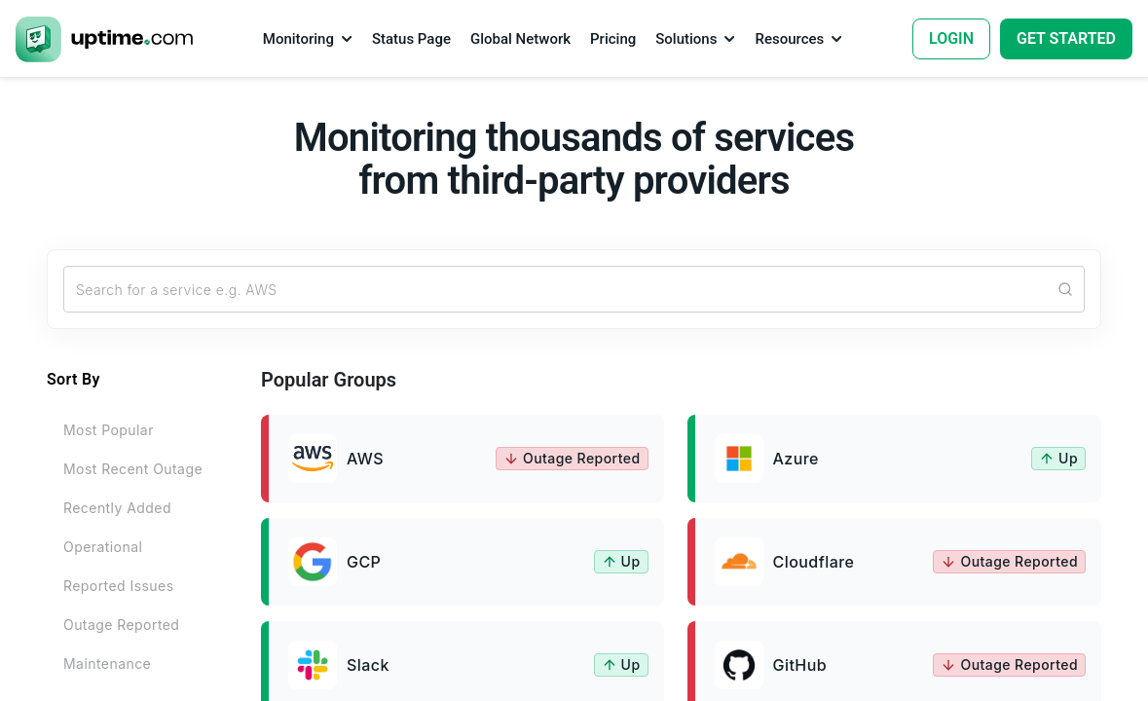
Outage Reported (121, 624)
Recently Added (117, 507)
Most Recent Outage (133, 469)
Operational (102, 546)
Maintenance (107, 663)
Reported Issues (118, 585)
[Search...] (574, 289)
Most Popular (108, 430)
